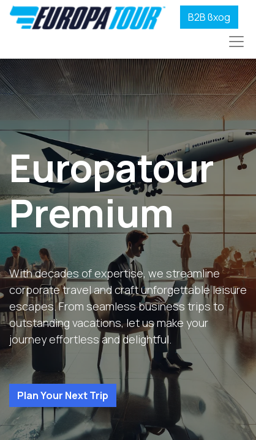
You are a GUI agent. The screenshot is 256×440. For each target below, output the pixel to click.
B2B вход (209, 17)
